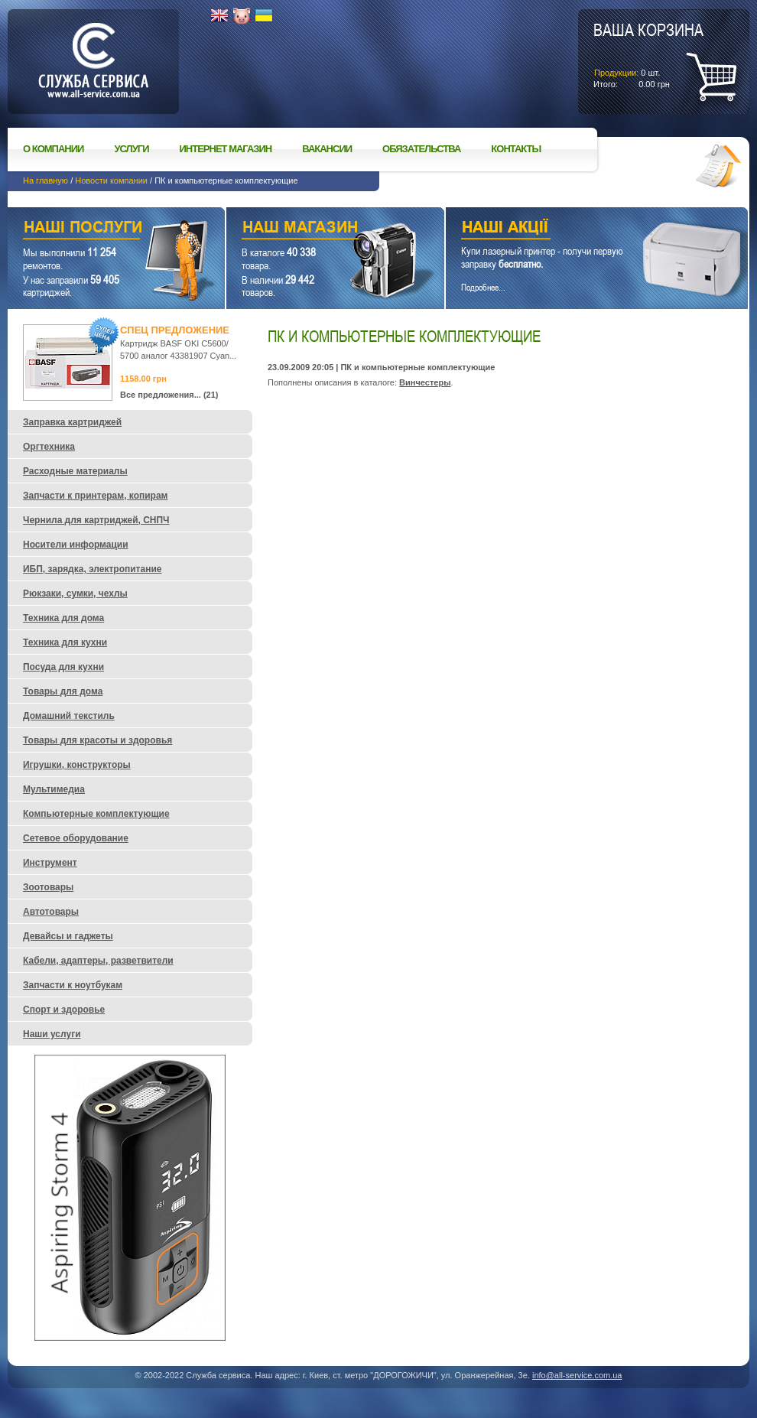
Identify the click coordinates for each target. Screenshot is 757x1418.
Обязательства (421, 148)
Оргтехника (49, 446)
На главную (45, 180)
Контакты (516, 148)
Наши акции (575, 229)
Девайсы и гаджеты (68, 936)
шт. (648, 54)
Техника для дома (63, 618)
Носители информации (75, 544)
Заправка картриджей (72, 422)
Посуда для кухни (63, 667)
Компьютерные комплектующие (96, 813)
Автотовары (51, 911)
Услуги (131, 148)
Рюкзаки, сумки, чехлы (75, 593)
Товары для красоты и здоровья (97, 740)
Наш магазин (308, 229)
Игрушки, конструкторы (77, 764)
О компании (53, 148)
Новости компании (111, 180)
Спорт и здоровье (64, 1009)
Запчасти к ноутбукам (72, 985)
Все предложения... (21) (169, 394)
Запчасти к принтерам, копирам (95, 495)
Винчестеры (424, 382)
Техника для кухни (65, 642)
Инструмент (50, 862)
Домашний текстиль (69, 716)
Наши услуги (97, 229)
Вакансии (327, 148)
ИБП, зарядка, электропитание (92, 569)
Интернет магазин (226, 148)
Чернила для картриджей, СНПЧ (96, 520)
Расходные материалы (75, 471)
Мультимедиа (54, 789)
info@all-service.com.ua (577, 1375)
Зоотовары (48, 887)
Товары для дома (62, 691)
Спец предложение (174, 330)
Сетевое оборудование (75, 838)
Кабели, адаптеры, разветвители (98, 960)
